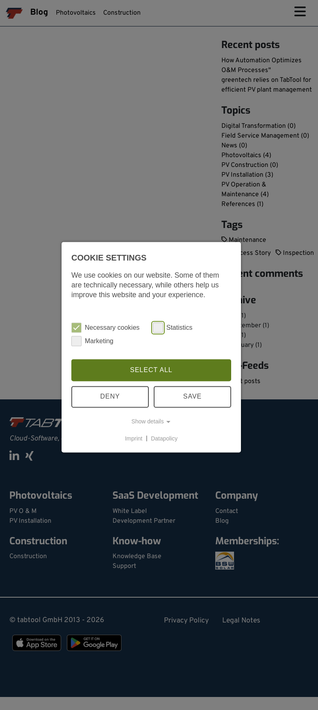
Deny (110, 396)
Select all (151, 369)
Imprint (133, 438)
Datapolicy (164, 438)
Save (192, 396)
